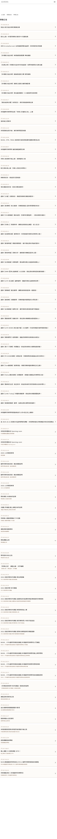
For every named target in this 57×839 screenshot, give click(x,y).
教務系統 (9, 14)
